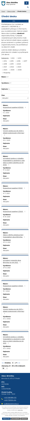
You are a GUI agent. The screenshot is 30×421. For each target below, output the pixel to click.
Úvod (3, 11)
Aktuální (6, 121)
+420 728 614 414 (10, 400)
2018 (5, 64)
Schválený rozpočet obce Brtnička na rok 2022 (12, 261)
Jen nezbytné (15, 418)
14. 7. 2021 (6, 193)
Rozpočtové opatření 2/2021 (14, 211)
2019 (12, 64)
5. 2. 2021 (6, 113)
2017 (25, 61)
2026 (20, 70)
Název (4, 77)
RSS (20, 21)
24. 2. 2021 (6, 140)
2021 (5, 67)
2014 (5, 61)
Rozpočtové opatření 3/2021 (14, 286)
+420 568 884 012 (10, 397)
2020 (19, 64)
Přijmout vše (6, 418)
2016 (18, 61)
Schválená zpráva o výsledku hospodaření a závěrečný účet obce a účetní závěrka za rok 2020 (14, 162)
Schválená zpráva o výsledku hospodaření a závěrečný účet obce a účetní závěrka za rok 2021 (14, 340)
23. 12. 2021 (7, 242)
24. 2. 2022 (7, 319)
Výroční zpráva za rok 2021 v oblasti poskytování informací (13, 311)
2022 (12, 67)
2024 (5, 70)
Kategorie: (5, 58)
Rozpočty (7, 72)
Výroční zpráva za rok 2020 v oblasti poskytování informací (13, 133)
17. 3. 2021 (6, 170)
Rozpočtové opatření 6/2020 (14, 107)
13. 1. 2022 (6, 291)
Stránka (8, 363)
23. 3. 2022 (6, 348)
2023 (19, 67)
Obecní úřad (11, 11)
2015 (12, 61)
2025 (12, 70)
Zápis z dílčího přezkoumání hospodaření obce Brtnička (14, 236)
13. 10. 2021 (6, 217)
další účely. (20, 410)
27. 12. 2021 (6, 268)
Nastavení (24, 418)
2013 (19, 58)
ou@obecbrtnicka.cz (10, 404)
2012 (12, 58)
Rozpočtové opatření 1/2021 (14, 188)
